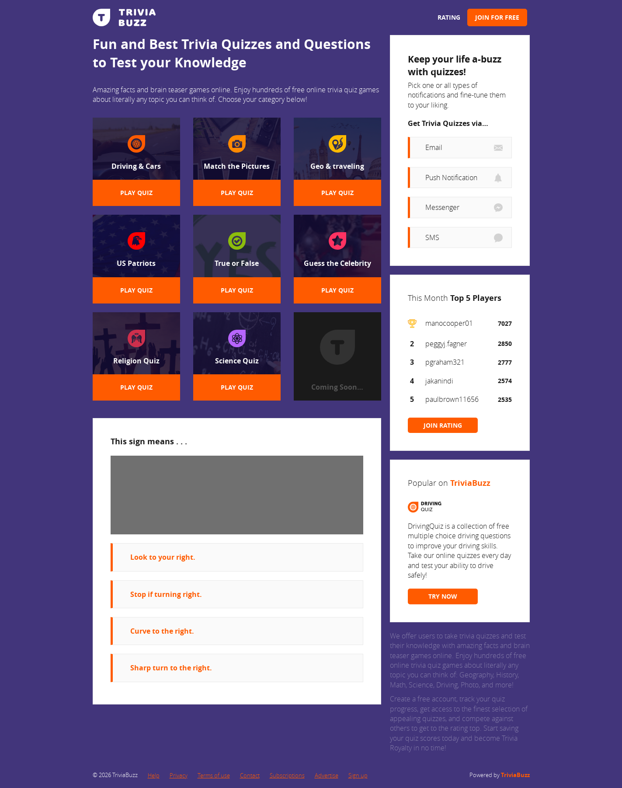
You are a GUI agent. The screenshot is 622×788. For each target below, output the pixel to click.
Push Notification (451, 177)
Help (154, 775)
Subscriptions (287, 775)
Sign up (358, 775)
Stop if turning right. (166, 594)
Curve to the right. (162, 631)
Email (433, 147)
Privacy (179, 775)
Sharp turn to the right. (171, 668)
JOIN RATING (443, 425)
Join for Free (497, 17)
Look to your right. (162, 557)
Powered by (499, 775)
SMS (432, 237)
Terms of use (214, 775)
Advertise (326, 775)
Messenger (442, 207)
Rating (449, 17)
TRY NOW (442, 596)
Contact (250, 775)
